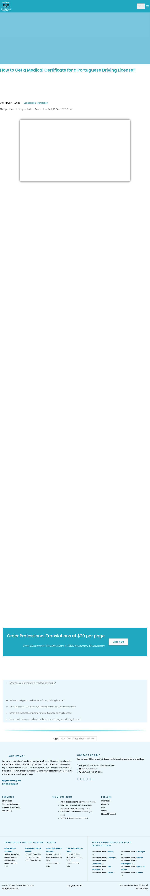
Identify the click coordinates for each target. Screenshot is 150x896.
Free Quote (106, 801)
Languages (7, 801)
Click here (118, 642)
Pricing (104, 810)
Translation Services (10, 804)
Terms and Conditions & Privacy (133, 885)
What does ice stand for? (71, 802)
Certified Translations (11, 807)
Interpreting (7, 810)
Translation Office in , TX (104, 872)
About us (105, 804)
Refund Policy (142, 888)
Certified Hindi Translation (71, 811)
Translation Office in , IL (104, 857)
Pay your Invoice (75, 885)
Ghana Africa (66, 818)
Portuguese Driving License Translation (77, 738)
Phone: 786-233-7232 (87, 769)
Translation (42, 102)
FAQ (103, 807)
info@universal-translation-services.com (95, 765)
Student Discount (108, 814)
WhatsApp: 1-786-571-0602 (89, 772)
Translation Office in (132, 857)
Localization (30, 102)
